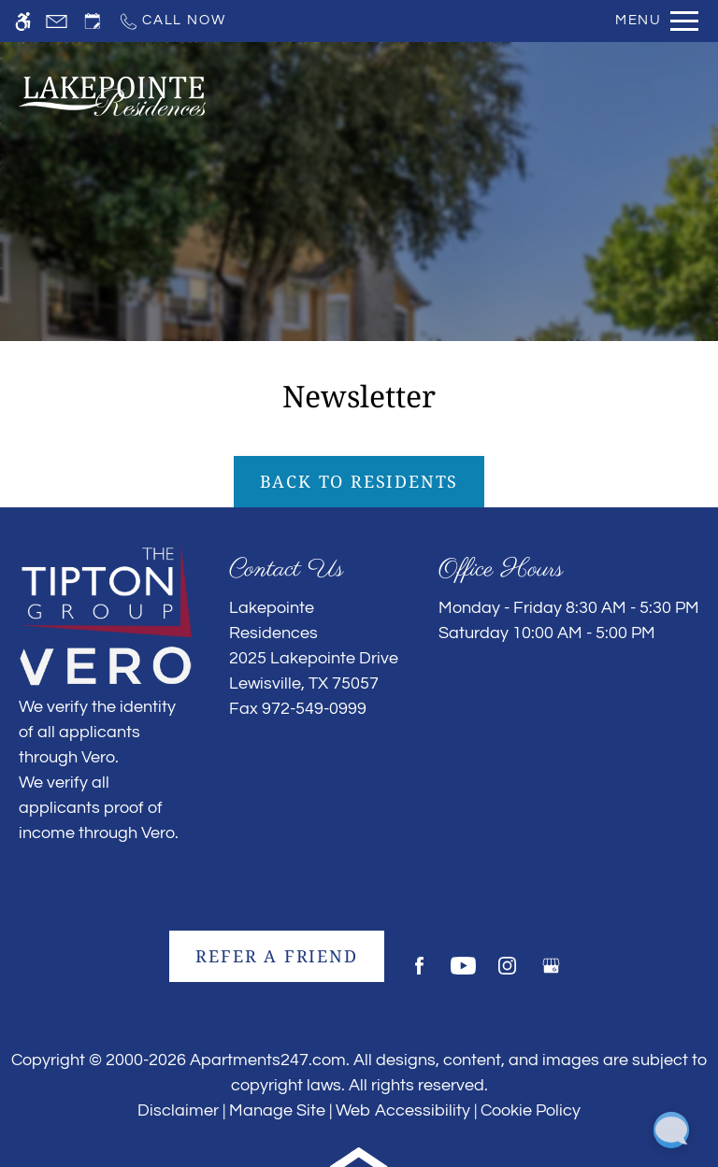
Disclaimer (178, 1110)
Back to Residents (359, 481)
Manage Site (277, 1110)
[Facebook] (419, 973)
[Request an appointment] (92, 21)
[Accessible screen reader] (23, 21)
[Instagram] (507, 973)
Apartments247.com (268, 1060)
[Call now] (171, 21)
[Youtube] (463, 973)
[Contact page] (56, 21)
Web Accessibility (403, 1110)
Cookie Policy (531, 1110)
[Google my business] (551, 973)
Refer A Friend (276, 956)
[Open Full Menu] (657, 21)
